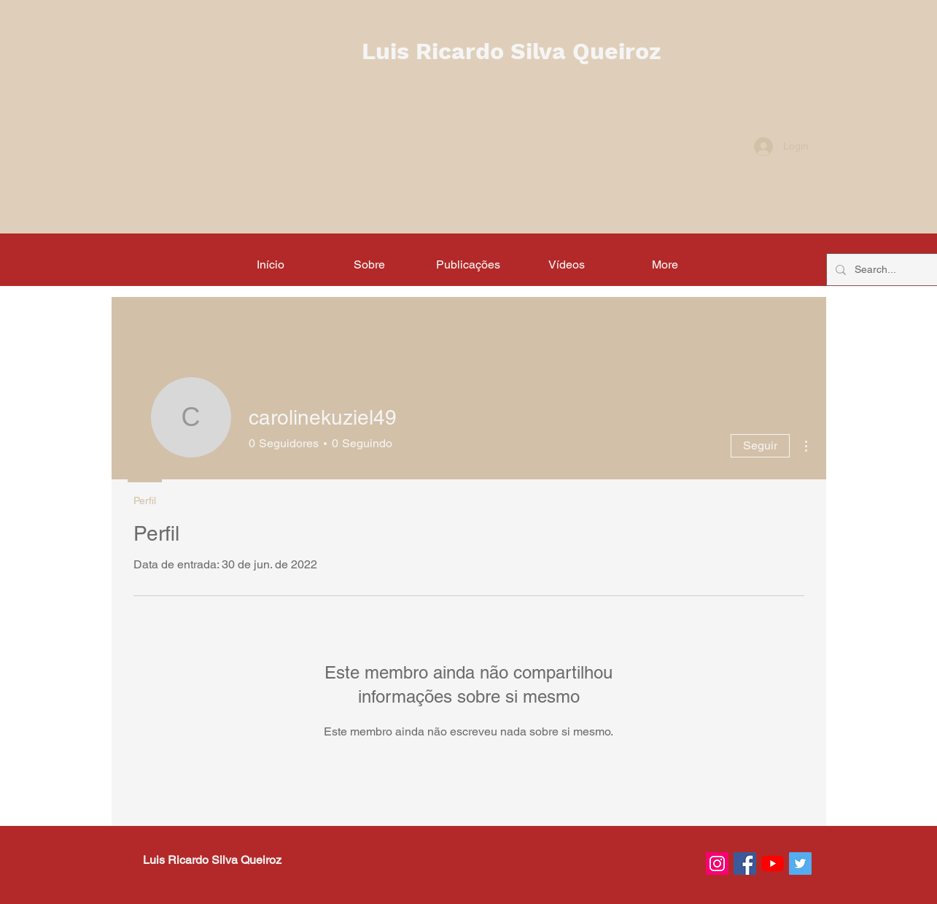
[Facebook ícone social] (745, 863)
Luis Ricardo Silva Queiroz (511, 51)
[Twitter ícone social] (800, 863)
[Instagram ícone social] (717, 863)
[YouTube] (772, 863)
